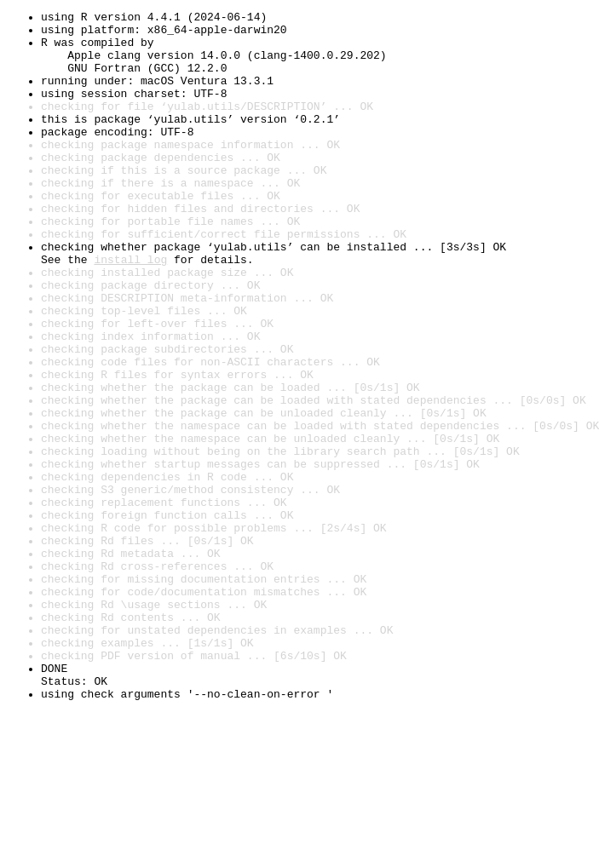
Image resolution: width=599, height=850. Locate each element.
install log (130, 310)
